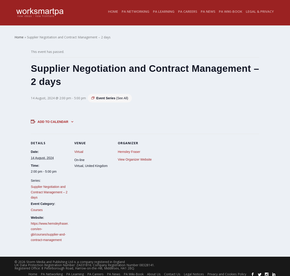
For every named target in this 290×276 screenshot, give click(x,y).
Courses (37, 207)
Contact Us (172, 271)
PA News (208, 14)
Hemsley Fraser (129, 149)
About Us (154, 271)
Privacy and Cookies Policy (226, 271)
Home (113, 14)
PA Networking (135, 14)
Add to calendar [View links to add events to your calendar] (53, 119)
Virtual (78, 149)
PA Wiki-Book (230, 14)
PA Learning (163, 14)
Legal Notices (194, 271)
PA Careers (187, 14)
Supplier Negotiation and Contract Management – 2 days (49, 189)
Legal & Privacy (260, 14)
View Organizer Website (135, 156)
